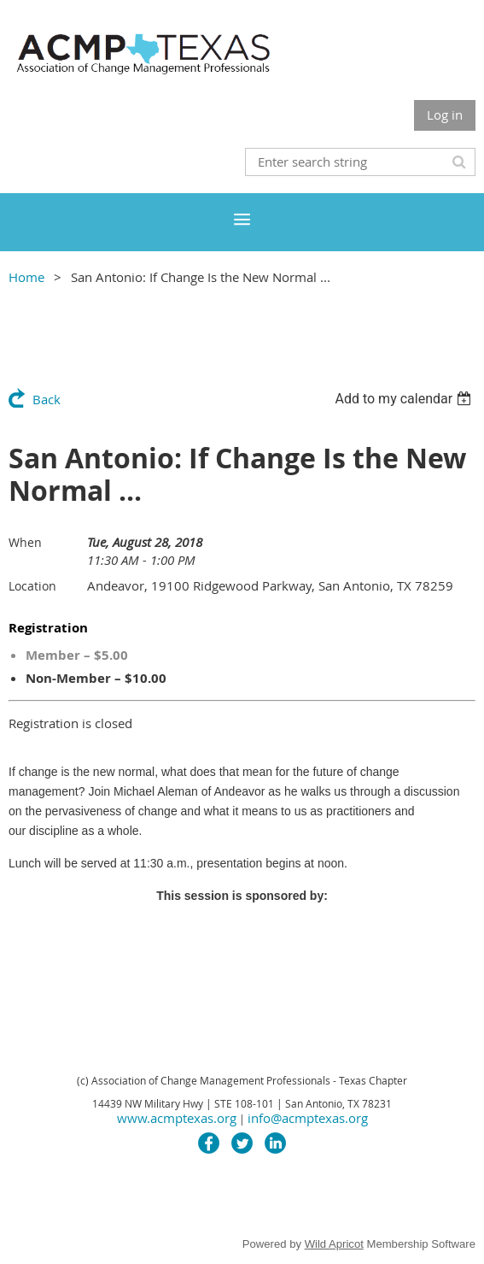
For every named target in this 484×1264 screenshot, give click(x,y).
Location (32, 586)
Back (46, 399)
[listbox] (405, 398)
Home (26, 276)
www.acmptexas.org (176, 1117)
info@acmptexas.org (308, 1117)
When (25, 542)
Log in (445, 114)
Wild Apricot (334, 1244)
